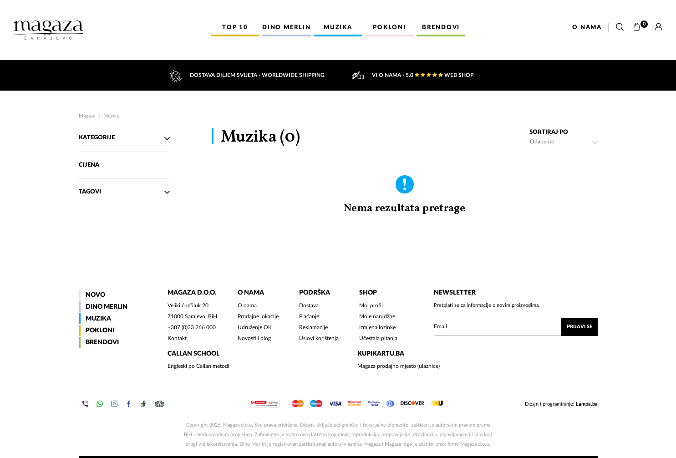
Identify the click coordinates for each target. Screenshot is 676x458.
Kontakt (177, 338)
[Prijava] (658, 27)
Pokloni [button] (389, 28)
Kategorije (124, 138)
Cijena (90, 165)
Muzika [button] (338, 28)
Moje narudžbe (377, 316)
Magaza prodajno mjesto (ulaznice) (398, 366)
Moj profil (371, 305)
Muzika (111, 115)
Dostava (309, 305)
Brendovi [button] (441, 28)
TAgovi (124, 192)
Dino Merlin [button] (286, 28)
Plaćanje (309, 316)
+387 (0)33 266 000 (192, 327)
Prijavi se (579, 326)
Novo (95, 295)
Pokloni (100, 330)
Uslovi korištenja (319, 338)
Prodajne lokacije (258, 316)
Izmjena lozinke (377, 327)
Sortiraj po (548, 132)
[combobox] (563, 141)
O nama (587, 28)
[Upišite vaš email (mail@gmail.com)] (516, 327)
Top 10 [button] (235, 28)
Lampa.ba (587, 404)
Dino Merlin (106, 307)
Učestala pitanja (378, 338)
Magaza (87, 115)
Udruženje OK (255, 327)
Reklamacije (313, 327)
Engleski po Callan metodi (198, 366)
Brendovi (102, 342)
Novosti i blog (254, 338)
